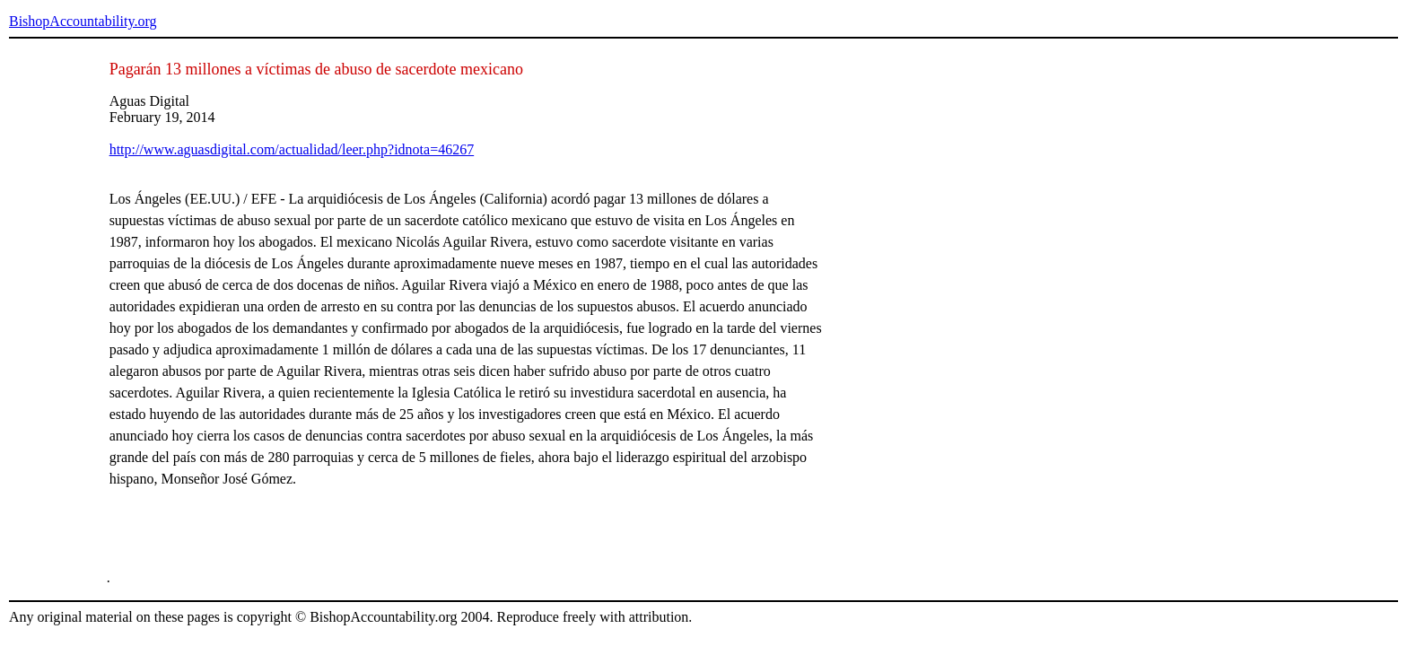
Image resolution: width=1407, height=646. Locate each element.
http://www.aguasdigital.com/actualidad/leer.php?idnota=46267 (292, 149)
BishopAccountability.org (82, 21)
